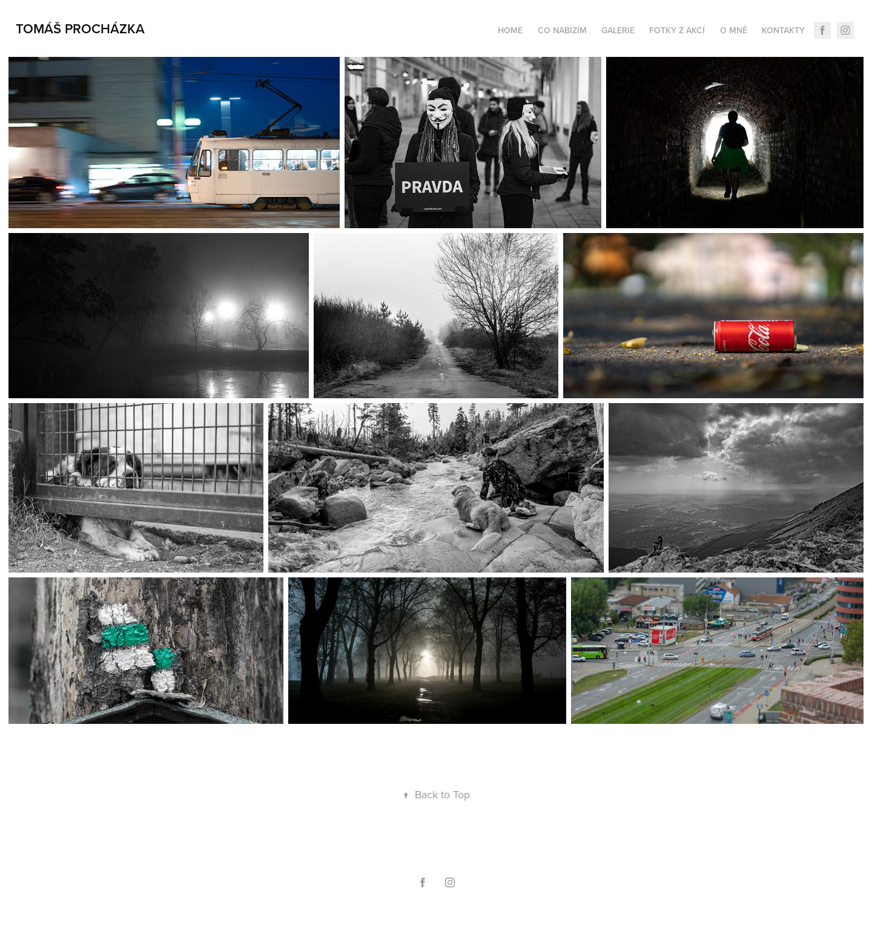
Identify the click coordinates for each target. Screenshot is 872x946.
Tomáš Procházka (80, 28)
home (510, 30)
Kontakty (783, 30)
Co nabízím (562, 30)
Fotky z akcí (677, 30)
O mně (733, 30)
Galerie (618, 30)
